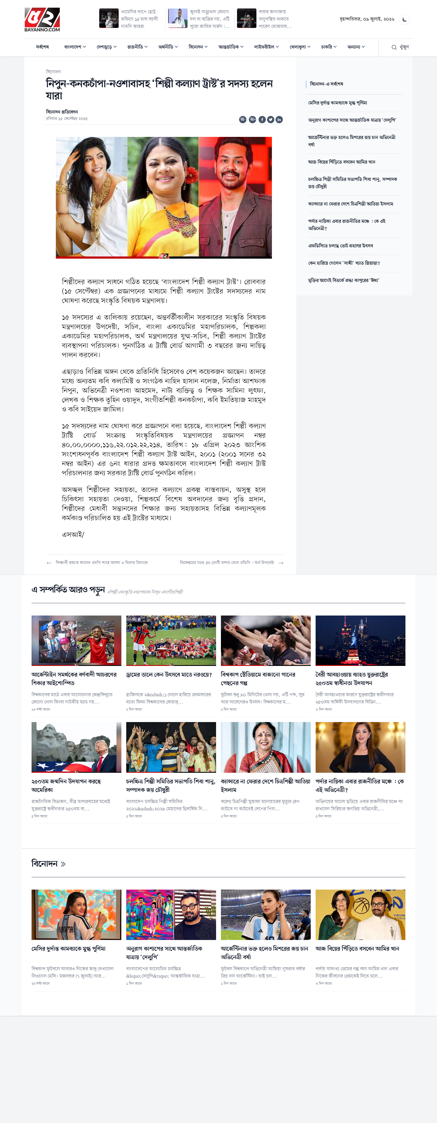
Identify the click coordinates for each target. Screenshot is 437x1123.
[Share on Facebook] (262, 119)
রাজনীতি (139, 48)
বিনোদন (200, 48)
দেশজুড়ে (108, 48)
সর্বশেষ (42, 47)
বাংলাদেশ (77, 48)
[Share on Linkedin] (279, 119)
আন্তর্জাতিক (233, 48)
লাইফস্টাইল (268, 48)
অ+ (253, 119)
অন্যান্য (358, 48)
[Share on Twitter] (270, 119)
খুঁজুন (400, 47)
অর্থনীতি (170, 48)
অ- (243, 119)
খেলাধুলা (302, 48)
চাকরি (330, 48)
